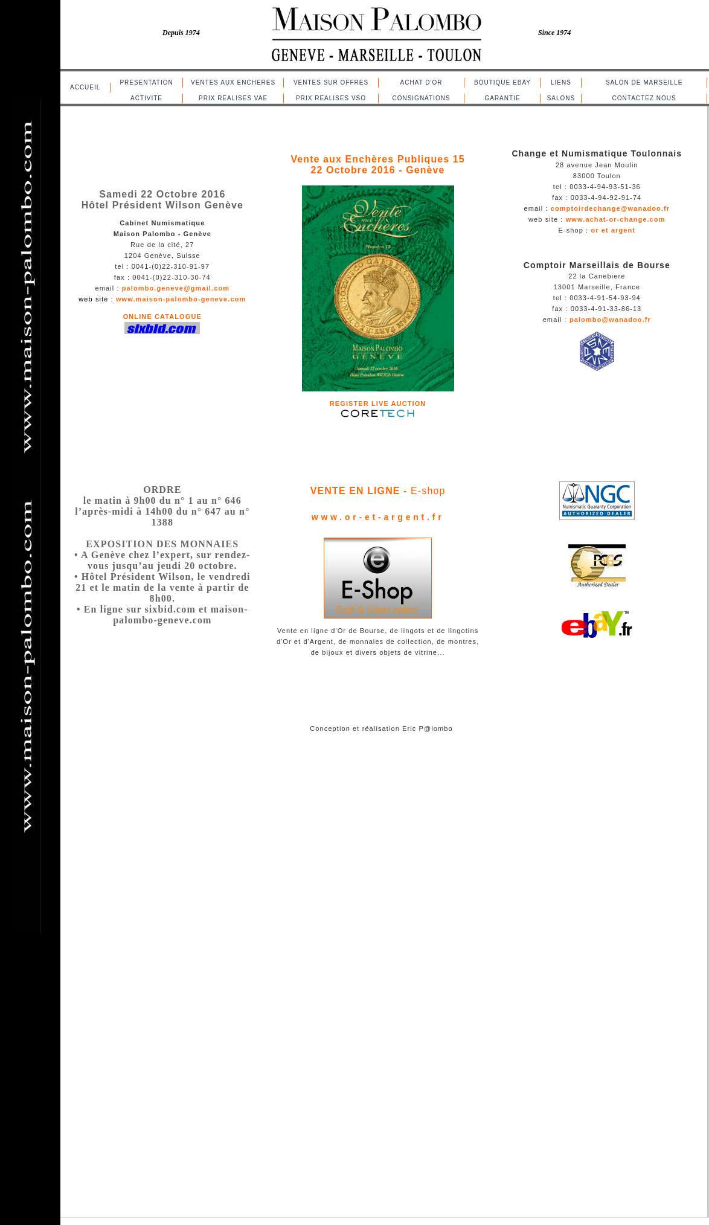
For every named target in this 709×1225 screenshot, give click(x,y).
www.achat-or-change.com (616, 219)
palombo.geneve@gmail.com (175, 288)
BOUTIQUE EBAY (502, 82)
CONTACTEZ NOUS (644, 98)
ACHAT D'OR (421, 82)
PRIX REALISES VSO (331, 98)
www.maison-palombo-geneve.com (181, 299)
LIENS (561, 82)
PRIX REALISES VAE (233, 98)
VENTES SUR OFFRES (331, 82)
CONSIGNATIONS (421, 98)
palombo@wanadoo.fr (609, 319)
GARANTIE (502, 98)
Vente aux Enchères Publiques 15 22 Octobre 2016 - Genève (377, 164)
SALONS (561, 98)
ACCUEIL (85, 87)
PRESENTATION (146, 82)
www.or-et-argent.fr (378, 517)
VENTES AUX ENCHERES (233, 82)
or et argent (613, 230)
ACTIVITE (146, 98)
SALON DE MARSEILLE (644, 82)
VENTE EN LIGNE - (360, 491)
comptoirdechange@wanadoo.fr (610, 208)
